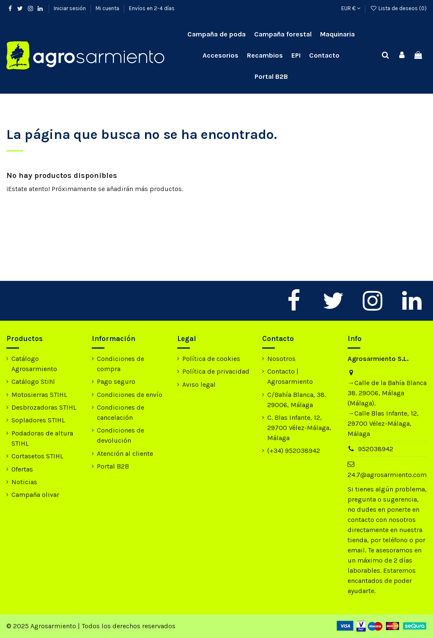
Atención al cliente (125, 453)
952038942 (375, 449)
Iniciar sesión (70, 8)
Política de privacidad (215, 371)
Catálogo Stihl (33, 381)
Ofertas (22, 469)
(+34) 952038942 (293, 451)
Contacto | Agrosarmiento (290, 376)
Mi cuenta (108, 8)
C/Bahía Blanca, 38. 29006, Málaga (296, 400)
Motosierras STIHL (39, 395)
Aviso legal (199, 384)
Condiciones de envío (129, 395)
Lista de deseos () (398, 8)
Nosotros (281, 359)
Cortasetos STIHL (37, 456)
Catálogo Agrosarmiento (34, 364)
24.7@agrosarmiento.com (387, 475)
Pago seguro (116, 381)
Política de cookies (211, 359)
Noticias (24, 482)
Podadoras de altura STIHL (42, 438)
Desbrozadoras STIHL (44, 407)
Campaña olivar (35, 495)
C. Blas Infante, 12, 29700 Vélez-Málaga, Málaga (299, 427)
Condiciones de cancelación (120, 412)
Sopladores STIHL (38, 420)
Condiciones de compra (120, 364)
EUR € (350, 8)
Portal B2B (113, 466)
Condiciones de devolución (120, 435)
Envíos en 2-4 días (152, 8)
